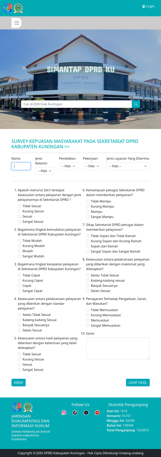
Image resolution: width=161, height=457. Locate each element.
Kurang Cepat (33, 280)
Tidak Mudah (32, 240)
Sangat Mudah (33, 256)
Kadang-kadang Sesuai (40, 320)
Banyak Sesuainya (36, 325)
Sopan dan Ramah (104, 246)
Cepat (27, 285)
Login (148, 6)
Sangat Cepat (32, 291)
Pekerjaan (90, 158)
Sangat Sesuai (33, 221)
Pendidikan (67, 158)
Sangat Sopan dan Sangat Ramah (116, 251)
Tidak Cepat (31, 275)
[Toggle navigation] (16, 23)
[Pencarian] (76, 104)
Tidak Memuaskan (104, 310)
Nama (16, 158)
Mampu (96, 211)
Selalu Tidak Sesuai (37, 314)
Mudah (28, 251)
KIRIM (18, 382)
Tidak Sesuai (32, 206)
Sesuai (27, 216)
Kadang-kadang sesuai (108, 280)
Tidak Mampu (101, 201)
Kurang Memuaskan (106, 315)
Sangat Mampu (102, 217)
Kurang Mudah (34, 246)
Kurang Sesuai (33, 211)
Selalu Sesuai (32, 330)
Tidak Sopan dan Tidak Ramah (113, 236)
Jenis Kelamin (41, 160)
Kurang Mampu (102, 206)
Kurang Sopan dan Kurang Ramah (116, 241)
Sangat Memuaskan (106, 325)
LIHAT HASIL (138, 382)
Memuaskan (100, 320)
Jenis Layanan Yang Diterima (128, 158)
